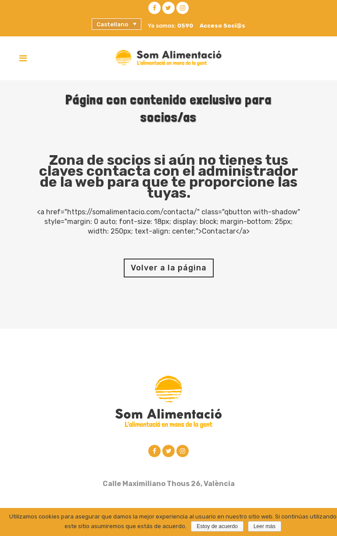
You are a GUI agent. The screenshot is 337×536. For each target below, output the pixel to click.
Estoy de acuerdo (217, 526)
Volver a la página (169, 268)
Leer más (265, 526)
